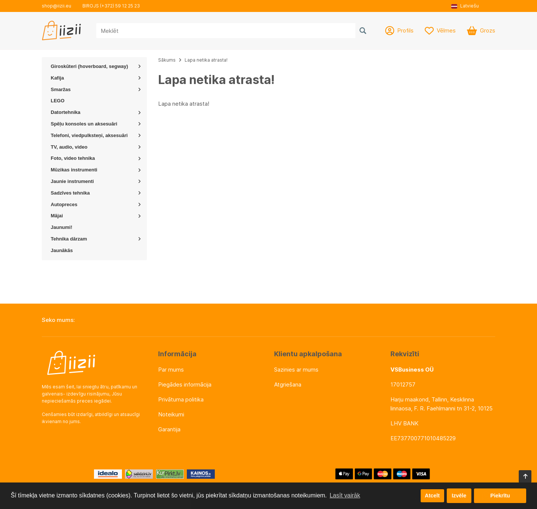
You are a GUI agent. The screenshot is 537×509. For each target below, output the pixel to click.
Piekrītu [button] (500, 496)
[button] (467, 6)
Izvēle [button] (459, 496)
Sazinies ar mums (296, 369)
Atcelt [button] (432, 496)
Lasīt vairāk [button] (345, 495)
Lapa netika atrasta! (206, 60)
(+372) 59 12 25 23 (120, 6)
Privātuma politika (181, 399)
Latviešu (465, 6)
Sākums (167, 60)
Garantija (169, 429)
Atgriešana (287, 384)
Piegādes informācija (184, 384)
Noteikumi (171, 414)
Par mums (171, 369)
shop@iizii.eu (56, 6)
